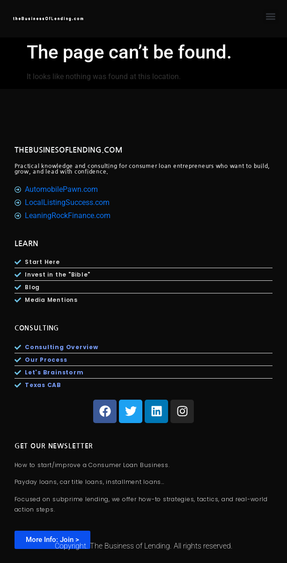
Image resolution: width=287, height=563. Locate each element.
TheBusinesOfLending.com (69, 150)
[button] (271, 16)
